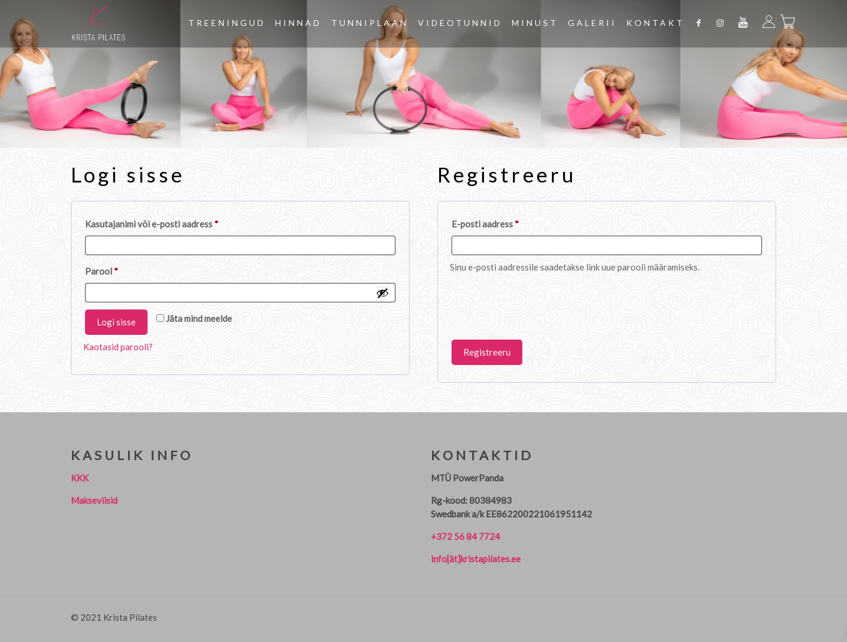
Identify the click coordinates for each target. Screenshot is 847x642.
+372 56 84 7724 (465, 536)
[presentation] (539, 306)
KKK (80, 477)
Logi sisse (116, 322)
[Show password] (382, 292)
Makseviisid (94, 500)
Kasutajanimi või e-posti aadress (166, 222)
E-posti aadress (500, 222)
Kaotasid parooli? (118, 346)
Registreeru (487, 352)
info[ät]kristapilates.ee (476, 558)
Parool (116, 269)
